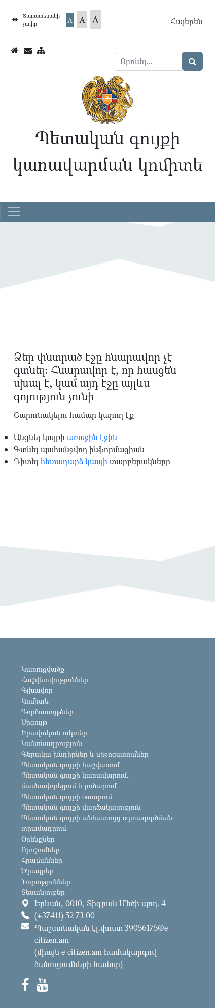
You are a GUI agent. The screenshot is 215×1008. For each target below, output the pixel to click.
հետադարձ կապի (74, 461)
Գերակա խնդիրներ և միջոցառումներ (85, 754)
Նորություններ (45, 881)
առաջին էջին (92, 437)
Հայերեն (186, 21)
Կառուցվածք (42, 669)
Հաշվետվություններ (54, 679)
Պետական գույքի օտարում (66, 796)
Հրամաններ (41, 860)
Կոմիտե (35, 701)
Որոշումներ (40, 849)
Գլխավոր (37, 690)
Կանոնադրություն (51, 743)
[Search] (148, 61)
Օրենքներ (38, 839)
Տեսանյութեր (43, 892)
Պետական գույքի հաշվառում (70, 764)
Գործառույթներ (47, 711)
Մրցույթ (34, 722)
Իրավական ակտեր (54, 732)
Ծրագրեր (37, 870)
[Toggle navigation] (14, 212)
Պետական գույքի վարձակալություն (81, 807)
